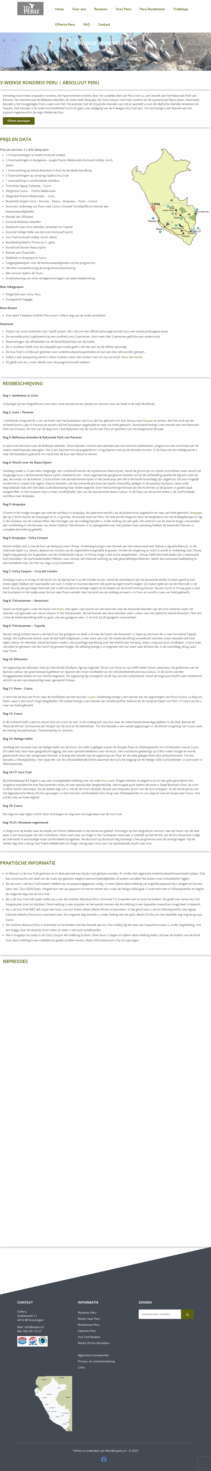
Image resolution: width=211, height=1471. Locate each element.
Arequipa (196, 512)
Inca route (107, 780)
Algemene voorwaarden (93, 1355)
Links (81, 1367)
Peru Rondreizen (152, 9)
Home (59, 9)
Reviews (100, 9)
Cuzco (91, 697)
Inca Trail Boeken (89, 1337)
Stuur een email (131, 357)
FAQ (86, 24)
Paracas (148, 420)
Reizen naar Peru (89, 1318)
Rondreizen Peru (89, 1325)
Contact (104, 24)
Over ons (79, 9)
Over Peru (123, 9)
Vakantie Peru (87, 1331)
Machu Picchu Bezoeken (93, 1343)
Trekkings (180, 9)
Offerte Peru (65, 24)
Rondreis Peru (87, 1312)
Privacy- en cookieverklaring (96, 1361)
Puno (60, 609)
